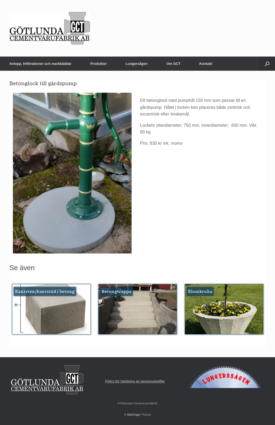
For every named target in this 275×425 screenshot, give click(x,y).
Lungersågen (137, 64)
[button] (267, 64)
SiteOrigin (133, 414)
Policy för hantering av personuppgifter (135, 381)
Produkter (98, 64)
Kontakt (205, 64)
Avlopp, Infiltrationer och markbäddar (40, 64)
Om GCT (173, 64)
